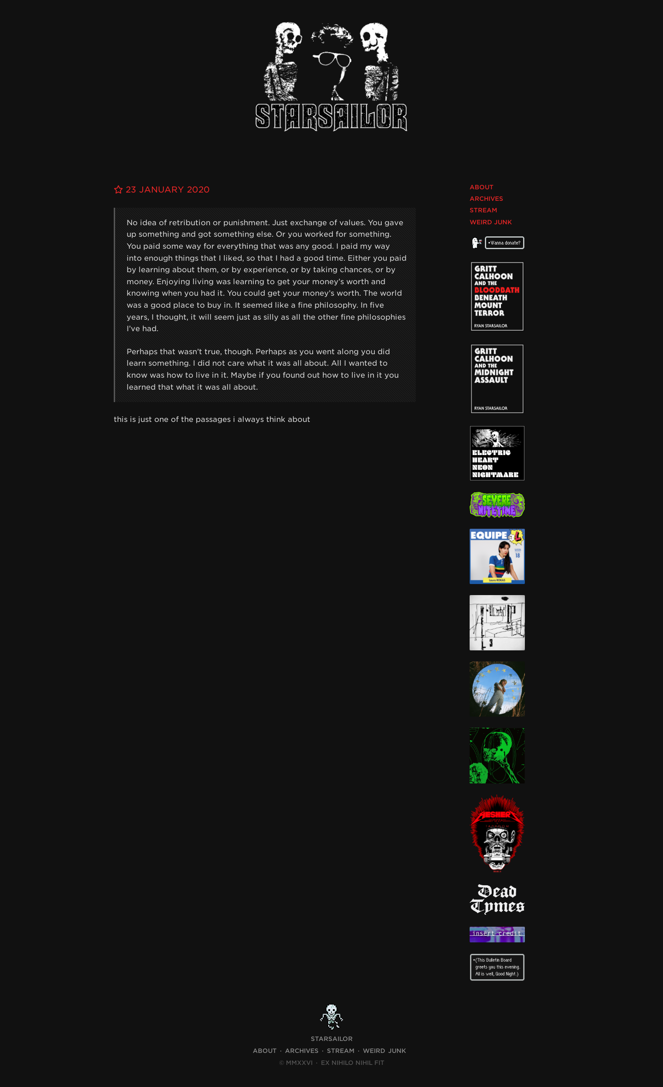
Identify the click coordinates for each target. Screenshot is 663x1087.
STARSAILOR (332, 1038)
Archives (486, 198)
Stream (483, 210)
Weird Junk (491, 222)
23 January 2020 (162, 189)
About (482, 187)
